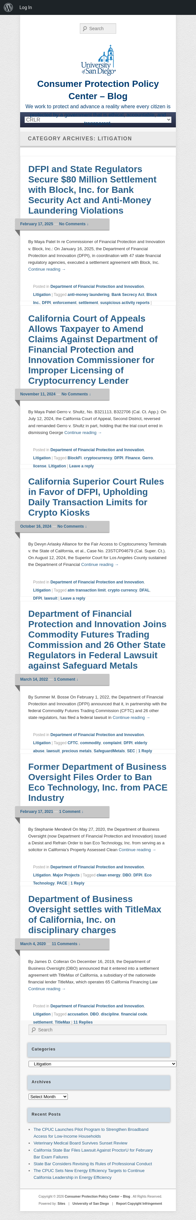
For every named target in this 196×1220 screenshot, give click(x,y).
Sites (61, 1203)
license (39, 466)
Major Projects (66, 875)
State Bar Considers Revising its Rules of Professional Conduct (92, 1163)
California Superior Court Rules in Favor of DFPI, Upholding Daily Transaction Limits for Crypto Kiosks (96, 497)
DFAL (145, 590)
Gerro (147, 458)
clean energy (108, 875)
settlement (88, 302)
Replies (82, 1022)
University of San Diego (90, 1203)
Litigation (42, 294)
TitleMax (62, 1022)
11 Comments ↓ (66, 944)
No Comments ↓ (74, 224)
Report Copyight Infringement (139, 1203)
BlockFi (74, 458)
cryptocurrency (98, 458)
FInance (132, 458)
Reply (145, 751)
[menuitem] (8, 7)
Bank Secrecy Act (128, 294)
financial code (134, 1014)
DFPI (46, 302)
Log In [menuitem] (25, 7)
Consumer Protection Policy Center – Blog (98, 1196)
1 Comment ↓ (66, 679)
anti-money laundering (88, 294)
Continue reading (47, 269)
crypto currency (122, 590)
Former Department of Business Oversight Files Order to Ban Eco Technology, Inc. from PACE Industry (97, 782)
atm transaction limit (86, 590)
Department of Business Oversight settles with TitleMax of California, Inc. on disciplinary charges (94, 914)
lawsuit (50, 598)
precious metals (77, 751)
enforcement (64, 302)
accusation (77, 1014)
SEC (131, 751)
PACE (62, 883)
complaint (112, 743)
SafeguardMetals (109, 751)
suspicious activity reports (125, 302)
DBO (127, 875)
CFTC (72, 743)
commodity (90, 743)
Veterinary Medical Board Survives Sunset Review (80, 1143)
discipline (110, 1014)
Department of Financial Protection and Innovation (97, 286)
